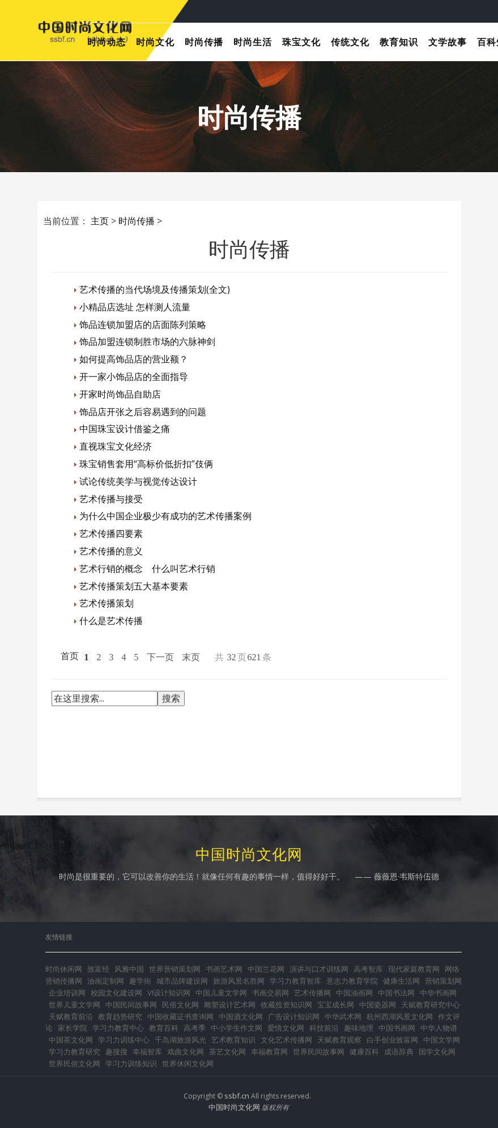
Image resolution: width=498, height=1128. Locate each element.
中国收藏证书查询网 (180, 1016)
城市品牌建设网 (182, 981)
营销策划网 (443, 981)
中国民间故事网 (131, 1004)
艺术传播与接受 (111, 499)
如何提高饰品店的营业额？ (133, 359)
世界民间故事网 (318, 1051)
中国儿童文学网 (221, 993)
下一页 (160, 657)
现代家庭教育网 (414, 969)
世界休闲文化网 (188, 1063)
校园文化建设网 (116, 993)
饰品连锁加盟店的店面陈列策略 (142, 324)
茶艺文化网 (227, 1051)
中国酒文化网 (241, 1016)
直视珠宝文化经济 (115, 446)
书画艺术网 (224, 969)
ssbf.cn (236, 1096)
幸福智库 (147, 1051)
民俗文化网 (180, 1004)
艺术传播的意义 (111, 551)
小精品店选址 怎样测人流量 (134, 307)
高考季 (195, 1028)
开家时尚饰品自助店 (120, 394)
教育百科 (163, 1028)
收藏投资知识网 (286, 1004)
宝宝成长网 (335, 1004)
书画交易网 (270, 993)
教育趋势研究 (120, 1016)
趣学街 (140, 981)
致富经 (98, 969)
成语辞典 (399, 1051)
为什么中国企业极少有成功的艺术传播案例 (165, 516)
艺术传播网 (312, 993)
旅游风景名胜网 (239, 981)
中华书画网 (438, 993)
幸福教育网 (269, 1051)
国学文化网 (437, 1051)
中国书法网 (396, 993)
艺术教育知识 (233, 1040)
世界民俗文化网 (74, 1063)
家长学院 (72, 1028)
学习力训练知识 (131, 1063)
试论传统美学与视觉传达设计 (138, 481)
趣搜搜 (116, 1051)
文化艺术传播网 (286, 1040)
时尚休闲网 (63, 969)
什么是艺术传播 (111, 620)
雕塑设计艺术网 (230, 1004)
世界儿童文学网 (74, 1004)
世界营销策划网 (175, 969)
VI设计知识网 (168, 993)
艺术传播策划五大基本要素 (133, 586)
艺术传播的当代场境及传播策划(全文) (154, 289)
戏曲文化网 (185, 1051)
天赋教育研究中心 (430, 1004)
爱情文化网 (285, 1028)
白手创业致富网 (392, 1040)
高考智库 (368, 969)
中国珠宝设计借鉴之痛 (124, 428)
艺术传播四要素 (111, 533)
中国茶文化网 (71, 1040)
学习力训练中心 (124, 1040)
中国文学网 (441, 1040)
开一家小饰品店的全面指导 (133, 376)
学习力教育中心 (118, 1028)
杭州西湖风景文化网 (400, 1016)
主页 (100, 221)
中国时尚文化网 (234, 1107)
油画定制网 (105, 981)
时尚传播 (136, 221)
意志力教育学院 (352, 981)
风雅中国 (129, 969)
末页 (191, 657)
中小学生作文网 (236, 1028)
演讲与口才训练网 (319, 969)
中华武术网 (343, 1016)
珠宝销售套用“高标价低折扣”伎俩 (146, 464)
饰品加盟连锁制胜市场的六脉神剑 (147, 341)
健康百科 (364, 1051)
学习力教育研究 (74, 1051)
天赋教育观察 (339, 1040)
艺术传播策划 (106, 603)
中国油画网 (354, 993)
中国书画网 (396, 1028)
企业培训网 (67, 993)
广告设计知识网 (294, 1016)
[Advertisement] (258, 749)
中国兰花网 (266, 969)
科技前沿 (324, 1028)
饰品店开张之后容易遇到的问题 (142, 411)
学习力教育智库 (295, 981)
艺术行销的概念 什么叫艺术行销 (147, 568)
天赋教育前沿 (71, 1016)
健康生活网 (401, 981)
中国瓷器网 (377, 1004)
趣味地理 (358, 1028)
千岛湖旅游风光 (180, 1040)
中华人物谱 (438, 1028)
